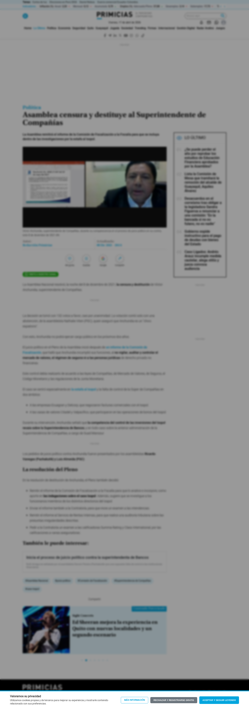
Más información (134, 700)
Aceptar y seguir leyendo (219, 700)
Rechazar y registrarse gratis (173, 700)
